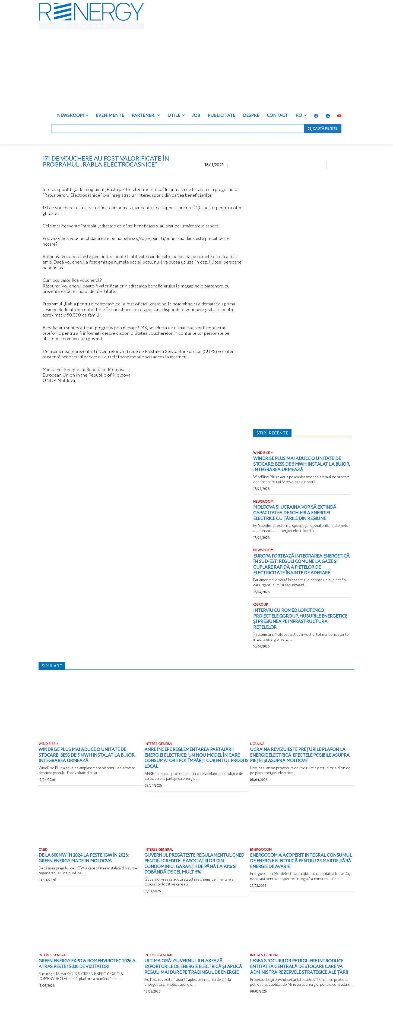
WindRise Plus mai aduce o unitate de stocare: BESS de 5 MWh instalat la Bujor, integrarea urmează (300, 464)
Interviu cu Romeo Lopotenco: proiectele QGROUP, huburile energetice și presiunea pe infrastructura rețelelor (293, 619)
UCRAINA (257, 744)
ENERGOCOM (261, 850)
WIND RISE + (263, 453)
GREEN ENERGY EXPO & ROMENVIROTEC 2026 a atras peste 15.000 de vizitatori (90, 963)
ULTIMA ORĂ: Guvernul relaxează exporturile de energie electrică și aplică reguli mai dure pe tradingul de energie (194, 969)
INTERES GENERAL (158, 744)
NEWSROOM (263, 502)
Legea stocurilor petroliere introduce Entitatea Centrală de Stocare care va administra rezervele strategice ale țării (301, 969)
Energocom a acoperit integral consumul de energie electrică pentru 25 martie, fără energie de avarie (300, 861)
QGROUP (260, 605)
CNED (43, 850)
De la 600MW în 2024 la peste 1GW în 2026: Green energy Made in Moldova (88, 858)
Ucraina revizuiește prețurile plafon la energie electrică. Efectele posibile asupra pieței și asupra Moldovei (299, 755)
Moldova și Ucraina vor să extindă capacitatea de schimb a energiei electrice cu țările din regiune (298, 513)
